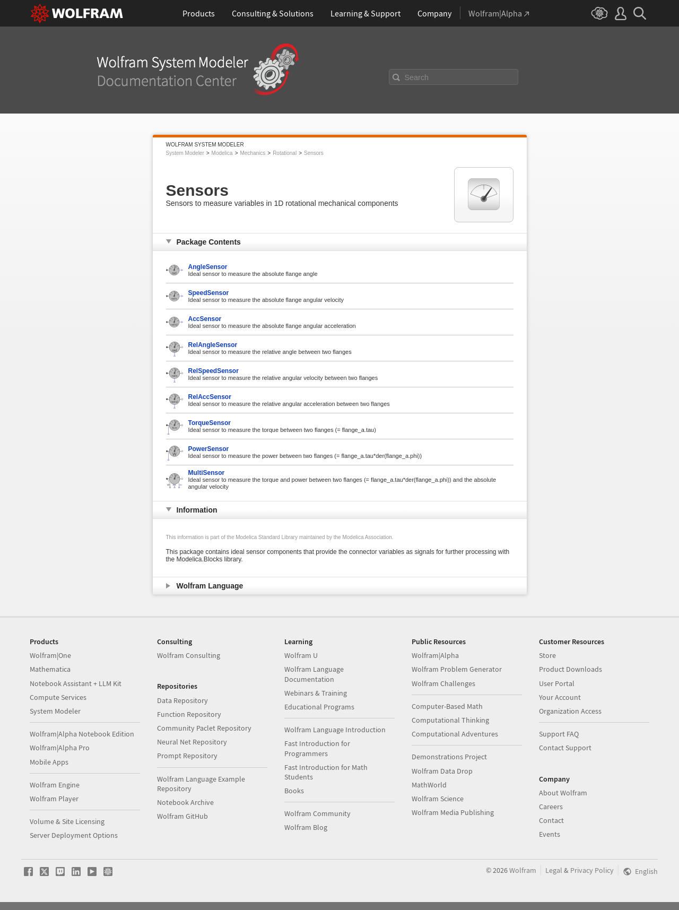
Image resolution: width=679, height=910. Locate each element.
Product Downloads (570, 669)
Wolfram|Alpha (435, 655)
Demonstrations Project (449, 756)
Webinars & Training (315, 693)
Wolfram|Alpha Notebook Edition (82, 734)
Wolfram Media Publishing (453, 812)
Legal (553, 870)
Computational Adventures (455, 734)
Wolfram (522, 870)
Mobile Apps (49, 762)
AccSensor (205, 319)
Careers (551, 806)
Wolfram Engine (55, 785)
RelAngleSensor (213, 345)
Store (547, 655)
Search (417, 77)
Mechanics (252, 153)
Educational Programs (319, 707)
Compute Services (58, 697)
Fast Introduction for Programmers (317, 748)
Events (549, 834)
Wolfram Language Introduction (335, 729)
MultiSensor (206, 472)
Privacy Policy (592, 870)
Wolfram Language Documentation (314, 673)
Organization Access (570, 711)
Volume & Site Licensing (67, 821)
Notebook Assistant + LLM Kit (75, 683)
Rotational (285, 153)
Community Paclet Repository (204, 728)
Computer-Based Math (447, 706)
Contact (551, 820)
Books (294, 790)
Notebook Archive (185, 802)
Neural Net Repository (192, 742)
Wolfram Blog (305, 827)
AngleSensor (208, 267)
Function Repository (189, 714)
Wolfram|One (50, 655)
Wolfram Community (317, 813)
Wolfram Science (438, 798)
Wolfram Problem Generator (457, 669)
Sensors (314, 153)
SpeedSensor (208, 293)
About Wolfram (563, 793)
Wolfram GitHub (182, 816)
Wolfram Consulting (188, 655)
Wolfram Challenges (443, 683)
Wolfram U (301, 655)
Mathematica (50, 669)
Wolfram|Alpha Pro (60, 747)
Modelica (222, 153)
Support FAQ (559, 734)
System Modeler (185, 153)
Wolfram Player (54, 798)
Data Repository (182, 700)
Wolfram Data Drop (442, 771)
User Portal (556, 683)
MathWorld (429, 785)
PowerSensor (208, 449)
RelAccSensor (209, 397)
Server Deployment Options (74, 835)
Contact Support (565, 747)
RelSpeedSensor (213, 371)
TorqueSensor (209, 423)
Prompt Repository (187, 755)
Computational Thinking (450, 720)
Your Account (560, 697)
